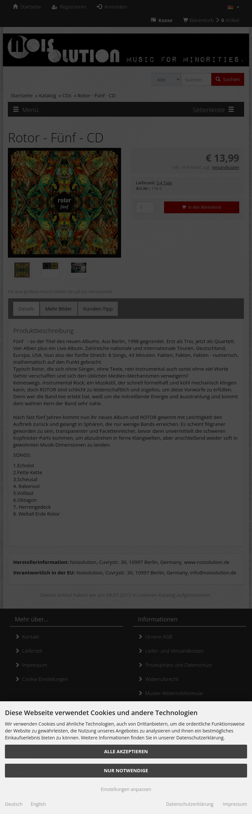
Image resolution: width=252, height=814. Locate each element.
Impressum (235, 804)
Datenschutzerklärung (189, 804)
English (38, 804)
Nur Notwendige (126, 770)
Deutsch (14, 804)
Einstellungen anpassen (126, 789)
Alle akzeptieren (126, 751)
